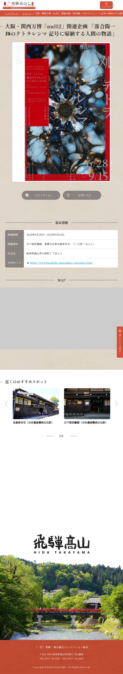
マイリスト (106, 6)
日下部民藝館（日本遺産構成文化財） (86, 422)
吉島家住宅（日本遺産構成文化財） (33, 422)
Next (114, 403)
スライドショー (44, 195)
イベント (26, 13)
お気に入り (84, 195)
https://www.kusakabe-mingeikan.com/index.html (61, 263)
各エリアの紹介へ (120, 344)
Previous (9, 403)
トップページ (11, 13)
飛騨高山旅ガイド (19, 5)
